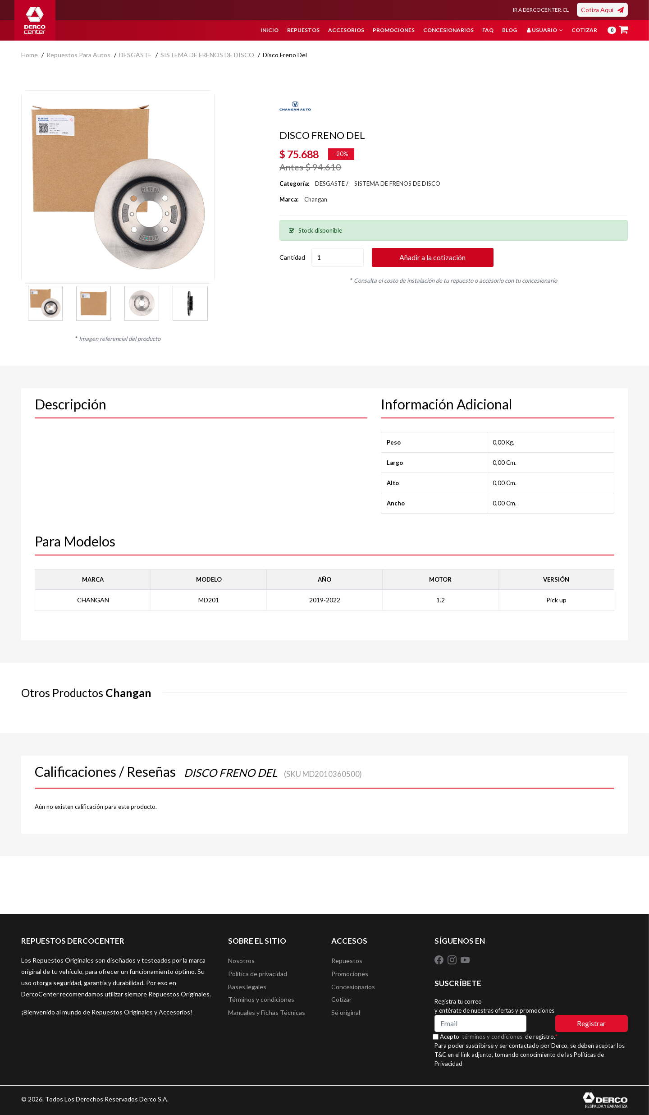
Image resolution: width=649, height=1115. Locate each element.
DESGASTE (135, 55)
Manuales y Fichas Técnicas (266, 1015)
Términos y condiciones (261, 1001)
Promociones (394, 30)
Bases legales (247, 988)
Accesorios (346, 30)
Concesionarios (448, 30)
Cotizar (584, 30)
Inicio (270, 30)
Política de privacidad (257, 974)
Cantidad (292, 257)
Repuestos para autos (78, 55)
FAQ (488, 30)
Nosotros (241, 961)
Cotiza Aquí (602, 10)
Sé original (345, 1015)
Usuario (545, 30)
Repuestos (303, 30)
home (29, 55)
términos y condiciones (494, 1036)
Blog (509, 30)
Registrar (591, 1023)
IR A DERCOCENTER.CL (541, 9)
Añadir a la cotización (440, 257)
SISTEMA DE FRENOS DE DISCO (207, 55)
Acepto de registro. (501, 1036)
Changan (315, 199)
